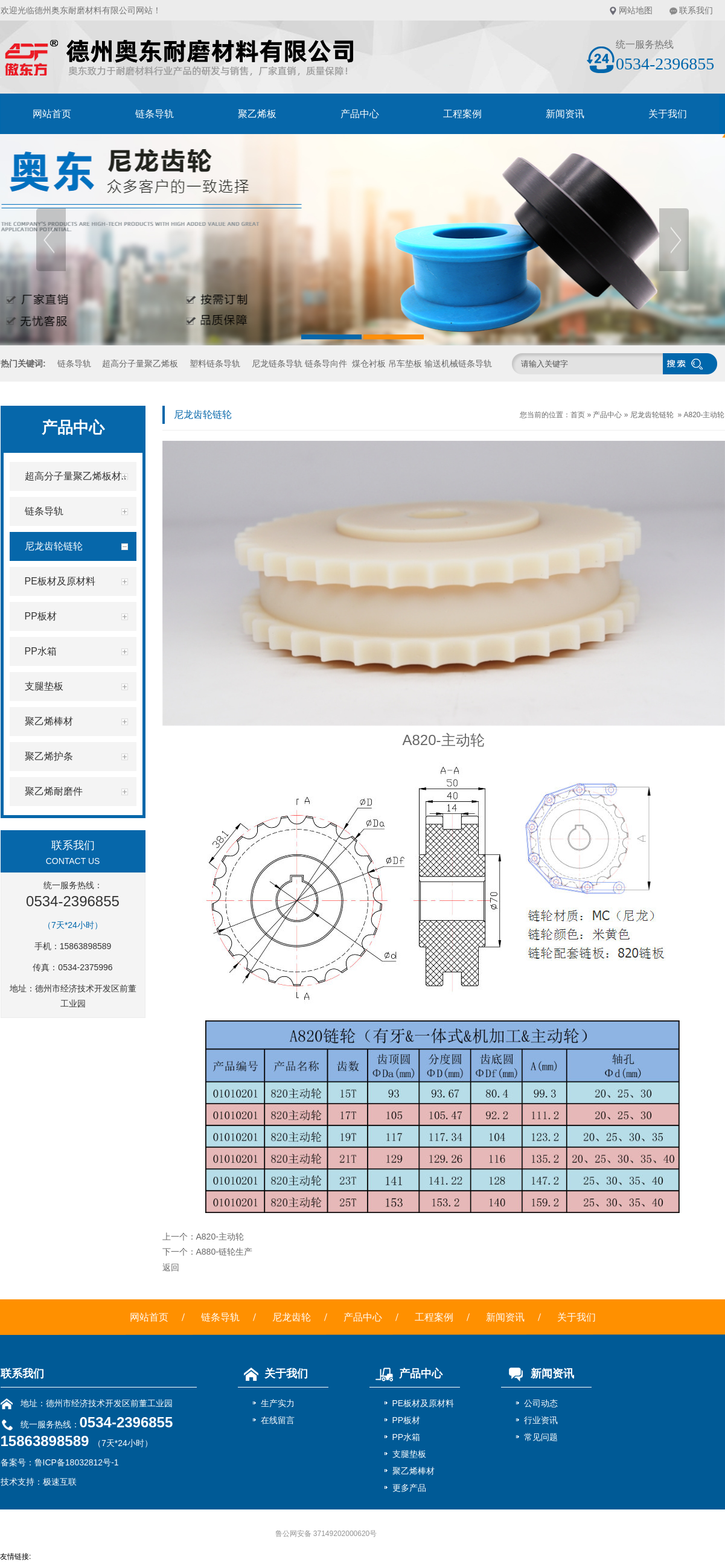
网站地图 (636, 10)
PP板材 (406, 1420)
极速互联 (60, 1482)
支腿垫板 (409, 1454)
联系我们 (696, 10)
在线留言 (278, 1420)
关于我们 (667, 114)
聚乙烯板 (257, 114)
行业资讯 (541, 1420)
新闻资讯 (565, 114)
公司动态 (541, 1403)
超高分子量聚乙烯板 (140, 363)
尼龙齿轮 (291, 1317)
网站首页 (52, 114)
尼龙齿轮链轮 (652, 415)
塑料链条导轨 (215, 363)
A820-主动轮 (703, 415)
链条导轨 (154, 114)
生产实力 (278, 1403)
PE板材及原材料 (423, 1403)
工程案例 (462, 114)
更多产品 (409, 1488)
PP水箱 (406, 1437)
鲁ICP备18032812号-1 (76, 1462)
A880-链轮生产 (224, 1251)
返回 (170, 1267)
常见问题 (541, 1437)
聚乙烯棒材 (413, 1471)
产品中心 (359, 114)
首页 (577, 415)
